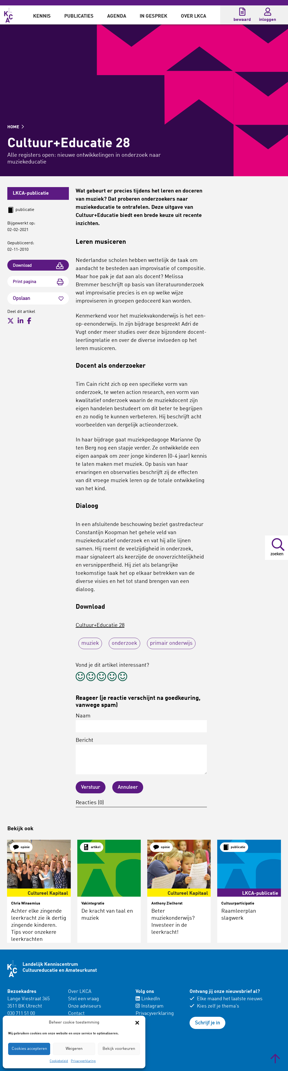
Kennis (42, 16)
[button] (137, 1022)
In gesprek (153, 16)
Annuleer (128, 787)
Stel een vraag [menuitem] (83, 998)
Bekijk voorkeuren (119, 1049)
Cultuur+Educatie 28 (100, 625)
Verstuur (90, 787)
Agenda (116, 16)
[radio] (80, 677)
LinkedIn (148, 998)
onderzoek (124, 643)
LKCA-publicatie (31, 193)
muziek (90, 643)
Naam (141, 722)
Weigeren (74, 1049)
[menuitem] (41, 14)
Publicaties (79, 16)
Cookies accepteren (29, 1049)
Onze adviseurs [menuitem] (84, 1006)
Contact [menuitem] (76, 1013)
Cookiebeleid (59, 1061)
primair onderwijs (171, 643)
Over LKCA (193, 16)
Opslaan (38, 298)
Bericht (141, 756)
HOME (15, 127)
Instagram (150, 1006)
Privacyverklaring (83, 1061)
